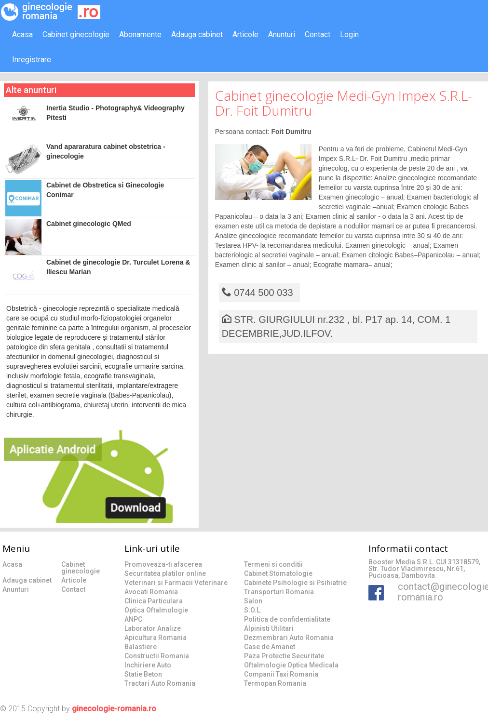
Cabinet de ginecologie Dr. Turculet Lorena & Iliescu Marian (97, 275)
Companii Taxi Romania (281, 674)
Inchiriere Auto (147, 665)
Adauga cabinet (197, 34)
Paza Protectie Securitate (284, 655)
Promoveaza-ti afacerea (163, 564)
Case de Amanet (269, 646)
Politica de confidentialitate (287, 619)
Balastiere (140, 646)
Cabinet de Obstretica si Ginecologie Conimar (84, 198)
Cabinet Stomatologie (278, 573)
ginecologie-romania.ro (114, 708)
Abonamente (140, 34)
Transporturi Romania (279, 591)
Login (349, 34)
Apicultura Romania (155, 637)
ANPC (133, 619)
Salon (253, 601)
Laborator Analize (152, 628)
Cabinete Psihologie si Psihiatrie (295, 582)
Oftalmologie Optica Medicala (291, 665)
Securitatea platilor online (165, 573)
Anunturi (281, 34)
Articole (245, 34)
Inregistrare (31, 59)
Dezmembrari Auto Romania (289, 637)
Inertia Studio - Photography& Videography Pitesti (95, 116)
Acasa (22, 34)
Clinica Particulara (153, 601)
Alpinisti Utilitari (269, 628)
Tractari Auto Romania (159, 683)
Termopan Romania (275, 683)
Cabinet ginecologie (75, 34)
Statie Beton (143, 674)
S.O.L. (253, 610)
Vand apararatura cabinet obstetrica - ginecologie (85, 160)
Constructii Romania (156, 655)
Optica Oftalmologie (156, 610)
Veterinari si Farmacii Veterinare (176, 582)
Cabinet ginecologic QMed (68, 237)
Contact (317, 34)
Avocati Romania (151, 591)
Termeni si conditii (273, 564)
